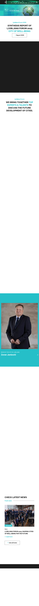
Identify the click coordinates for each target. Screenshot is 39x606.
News (6, 529)
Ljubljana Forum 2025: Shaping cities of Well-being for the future (19, 532)
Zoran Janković (8, 354)
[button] (37, 2)
